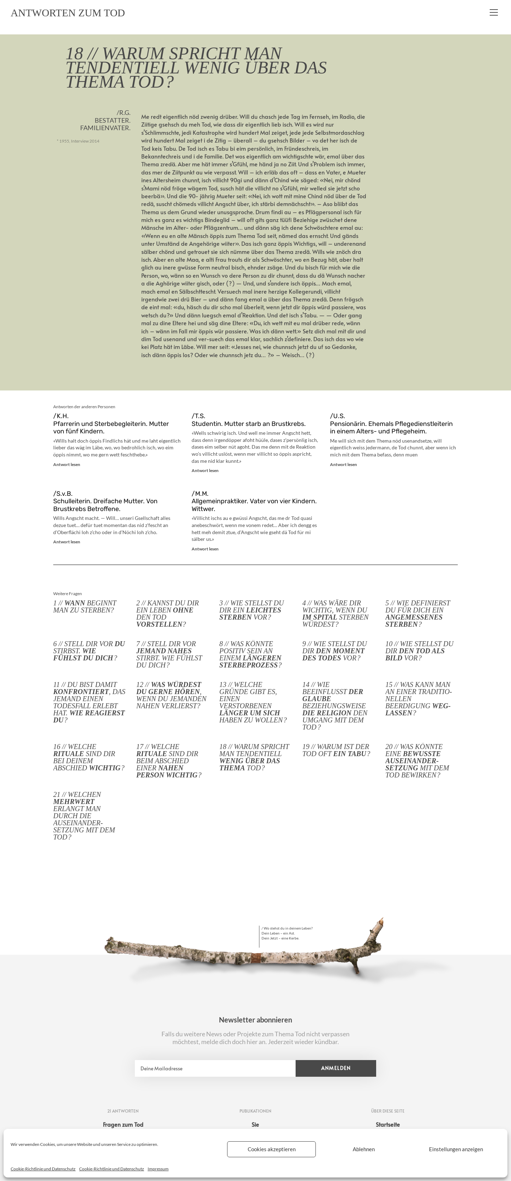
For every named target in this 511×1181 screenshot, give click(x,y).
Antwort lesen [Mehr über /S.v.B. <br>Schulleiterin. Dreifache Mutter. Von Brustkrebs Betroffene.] (66, 541)
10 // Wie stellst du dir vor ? (419, 651)
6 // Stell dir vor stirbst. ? (89, 651)
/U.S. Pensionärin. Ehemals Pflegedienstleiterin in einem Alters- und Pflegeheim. (391, 423)
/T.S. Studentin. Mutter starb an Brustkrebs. (249, 420)
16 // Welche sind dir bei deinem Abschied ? (89, 757)
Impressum (158, 1168)
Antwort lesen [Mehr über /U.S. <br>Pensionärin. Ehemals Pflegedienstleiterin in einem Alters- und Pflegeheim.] (343, 464)
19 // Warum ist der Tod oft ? (336, 750)
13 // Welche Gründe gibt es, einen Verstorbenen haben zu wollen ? (253, 702)
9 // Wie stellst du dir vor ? (334, 651)
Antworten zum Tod (73, 13)
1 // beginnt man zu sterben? (84, 606)
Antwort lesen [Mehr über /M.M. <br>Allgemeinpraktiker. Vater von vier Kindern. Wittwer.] (205, 548)
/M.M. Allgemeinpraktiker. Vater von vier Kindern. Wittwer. (254, 501)
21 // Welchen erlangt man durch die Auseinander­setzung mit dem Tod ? (84, 816)
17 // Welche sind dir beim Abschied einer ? (169, 761)
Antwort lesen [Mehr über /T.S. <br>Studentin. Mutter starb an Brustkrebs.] (205, 470)
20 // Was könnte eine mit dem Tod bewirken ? (417, 761)
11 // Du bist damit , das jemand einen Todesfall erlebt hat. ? (89, 702)
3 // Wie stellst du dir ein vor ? (251, 610)
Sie (255, 1124)
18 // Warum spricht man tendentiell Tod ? (254, 757)
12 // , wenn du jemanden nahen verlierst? (171, 695)
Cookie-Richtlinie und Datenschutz (43, 1168)
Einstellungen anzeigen (456, 1149)
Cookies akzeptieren (272, 1149)
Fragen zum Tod (123, 1124)
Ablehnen (364, 1149)
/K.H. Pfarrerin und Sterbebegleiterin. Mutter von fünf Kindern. (111, 423)
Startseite (388, 1124)
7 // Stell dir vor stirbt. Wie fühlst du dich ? (169, 654)
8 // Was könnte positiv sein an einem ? (250, 654)
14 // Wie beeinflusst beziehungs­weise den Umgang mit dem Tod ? (334, 706)
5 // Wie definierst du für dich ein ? (417, 613)
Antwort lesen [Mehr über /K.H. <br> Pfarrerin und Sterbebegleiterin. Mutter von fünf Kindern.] (66, 464)
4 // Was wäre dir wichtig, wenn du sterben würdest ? (335, 613)
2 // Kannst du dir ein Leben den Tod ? (167, 613)
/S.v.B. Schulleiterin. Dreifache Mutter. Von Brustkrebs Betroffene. (105, 501)
